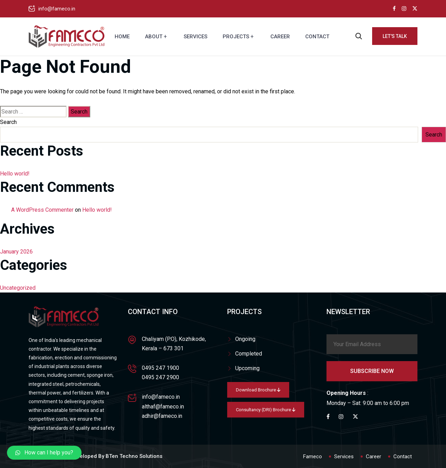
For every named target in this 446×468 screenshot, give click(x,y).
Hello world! (15, 173)
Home (122, 36)
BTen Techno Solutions (134, 456)
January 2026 (16, 251)
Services (195, 36)
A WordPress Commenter (42, 209)
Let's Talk (395, 36)
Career (280, 36)
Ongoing (245, 339)
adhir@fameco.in (162, 416)
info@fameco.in (56, 9)
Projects (236, 36)
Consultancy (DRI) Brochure (265, 409)
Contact (317, 36)
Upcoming (247, 368)
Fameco (312, 456)
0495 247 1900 (160, 368)
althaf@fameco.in (163, 406)
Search (8, 122)
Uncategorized (18, 287)
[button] (44, 453)
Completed (248, 353)
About (153, 36)
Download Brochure (258, 389)
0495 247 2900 (160, 377)
